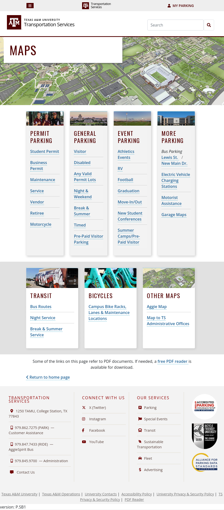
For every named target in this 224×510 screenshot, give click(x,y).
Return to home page (48, 377)
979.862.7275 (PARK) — (31, 430)
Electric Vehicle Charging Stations (175, 180)
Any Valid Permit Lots (85, 176)
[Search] (175, 25)
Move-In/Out (130, 202)
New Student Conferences (130, 216)
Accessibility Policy (136, 494)
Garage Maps (173, 214)
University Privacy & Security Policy (185, 494)
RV (120, 168)
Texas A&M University (19, 494)
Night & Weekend (83, 193)
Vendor (37, 202)
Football (125, 179)
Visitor (80, 151)
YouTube (93, 441)
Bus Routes (40, 306)
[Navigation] (30, 5)
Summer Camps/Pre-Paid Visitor (129, 236)
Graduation (128, 191)
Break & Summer (82, 211)
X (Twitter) (94, 407)
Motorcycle (40, 224)
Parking (147, 407)
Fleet (144, 458)
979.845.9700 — (38, 460)
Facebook (93, 430)
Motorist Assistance (171, 200)
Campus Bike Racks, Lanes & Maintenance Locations (109, 312)
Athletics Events (126, 154)
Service (37, 191)
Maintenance (42, 179)
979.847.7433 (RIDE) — (31, 447)
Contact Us (22, 472)
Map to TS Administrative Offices (168, 320)
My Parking (181, 5)
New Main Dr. (174, 163)
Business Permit (38, 165)
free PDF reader (172, 361)
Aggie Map (157, 306)
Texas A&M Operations (61, 494)
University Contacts (101, 494)
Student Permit (44, 151)
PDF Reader (134, 499)
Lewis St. (170, 157)
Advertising (150, 469)
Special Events (152, 419)
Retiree (37, 213)
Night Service (42, 317)
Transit (146, 430)
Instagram (94, 419)
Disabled (82, 162)
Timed (80, 225)
